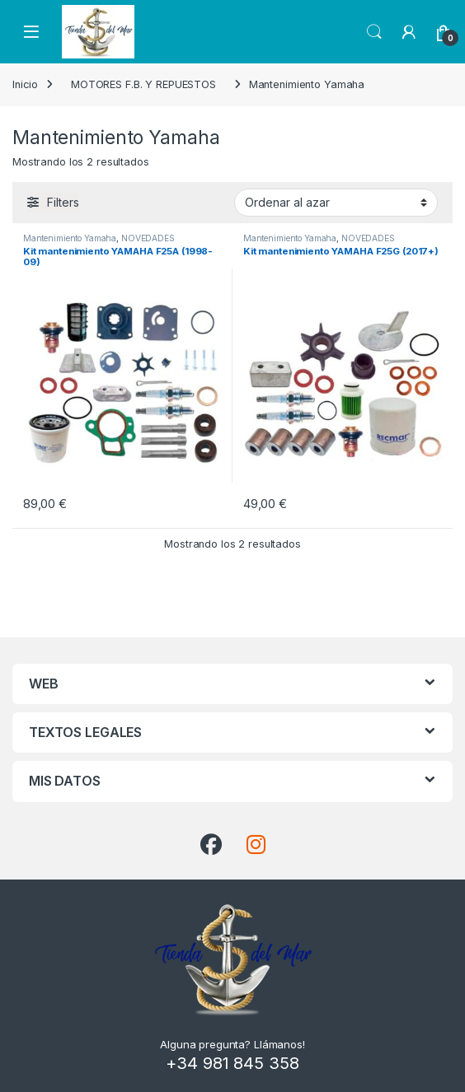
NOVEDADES (148, 238)
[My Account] (409, 32)
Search (374, 32)
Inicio (25, 84)
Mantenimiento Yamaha (69, 238)
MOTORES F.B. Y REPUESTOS (143, 84)
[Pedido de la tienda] (336, 203)
